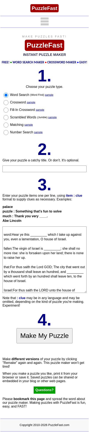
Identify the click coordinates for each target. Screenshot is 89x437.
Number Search (26, 132)
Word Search (31, 95)
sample (49, 94)
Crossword (22, 102)
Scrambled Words (33, 117)
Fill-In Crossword (27, 110)
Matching (21, 124)
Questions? (44, 390)
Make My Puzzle (44, 335)
